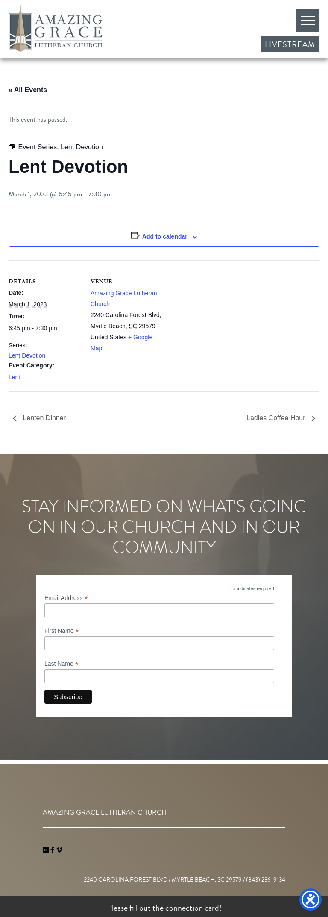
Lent (14, 377)
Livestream (290, 44)
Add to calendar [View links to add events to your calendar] (164, 236)
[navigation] (59, 850)
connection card (192, 907)
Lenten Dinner (43, 418)
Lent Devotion (27, 355)
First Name (61, 631)
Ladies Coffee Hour (276, 418)
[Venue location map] (218, 319)
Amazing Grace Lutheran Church (55, 28)
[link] (46, 850)
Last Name (61, 664)
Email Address (66, 598)
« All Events (28, 89)
